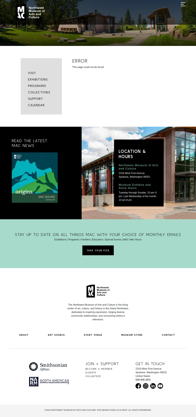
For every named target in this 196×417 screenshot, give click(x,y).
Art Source (56, 334)
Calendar (36, 105)
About (24, 334)
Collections (39, 92)
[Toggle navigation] (183, 12)
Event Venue (93, 334)
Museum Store (132, 334)
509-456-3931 (143, 379)
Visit (32, 73)
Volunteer (93, 376)
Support (35, 98)
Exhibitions (38, 79)
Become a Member (99, 368)
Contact (168, 334)
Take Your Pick (98, 250)
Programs (37, 86)
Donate (90, 372)
